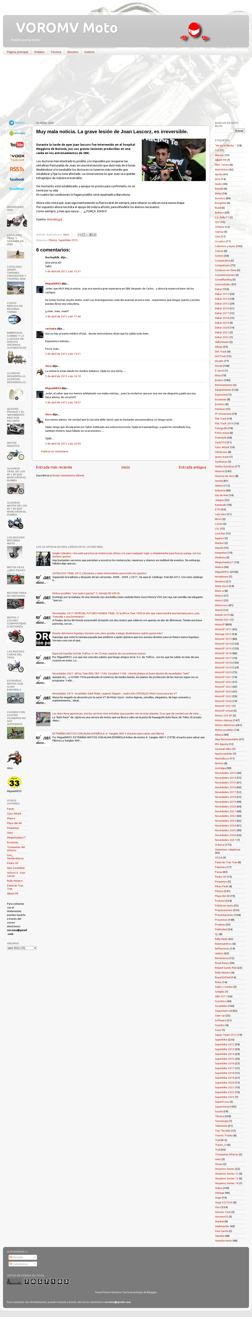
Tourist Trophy (224, 1135)
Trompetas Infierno (226, 1154)
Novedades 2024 (225, 825)
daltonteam (222, 342)
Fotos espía (222, 432)
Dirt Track (221, 351)
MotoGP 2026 (223, 701)
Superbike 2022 (224, 1092)
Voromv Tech (223, 1212)
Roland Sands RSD (226, 967)
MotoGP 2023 (223, 686)
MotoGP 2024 (223, 691)
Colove (219, 250)
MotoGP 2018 (223, 662)
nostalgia (220, 768)
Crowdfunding (223, 279)
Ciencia (219, 231)
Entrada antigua (192, 467)
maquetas (221, 552)
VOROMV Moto (63, 27)
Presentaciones (224, 914)
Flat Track (221, 418)
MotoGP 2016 (223, 653)
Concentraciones (225, 274)
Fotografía (221, 428)
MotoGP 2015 (223, 648)
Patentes (220, 867)
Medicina (220, 557)
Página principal (17, 52)
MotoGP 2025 (223, 696)
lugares (219, 538)
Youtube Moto (223, 1240)
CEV (217, 222)
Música (219, 734)
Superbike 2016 (224, 1063)
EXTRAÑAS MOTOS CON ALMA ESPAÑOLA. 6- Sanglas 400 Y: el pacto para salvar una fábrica (108, 733)
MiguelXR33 (53, 283)
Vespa (219, 1164)
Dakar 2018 (222, 317)
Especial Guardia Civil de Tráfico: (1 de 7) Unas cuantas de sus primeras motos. (99, 653)
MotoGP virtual (224, 710)
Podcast (220, 900)
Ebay (218, 375)
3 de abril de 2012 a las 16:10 (63, 376)
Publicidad (221, 929)
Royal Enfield (223, 977)
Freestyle (221, 437)
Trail (217, 1140)
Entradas (16, 1257)
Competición (222, 265)
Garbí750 (220, 442)
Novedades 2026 (225, 835)
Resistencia (222, 958)
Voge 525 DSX (224, 1202)
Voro (48, 366)
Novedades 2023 (225, 820)
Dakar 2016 (222, 308)
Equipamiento (223, 389)
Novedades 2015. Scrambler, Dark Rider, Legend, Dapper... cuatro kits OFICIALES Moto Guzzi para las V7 (114, 693)
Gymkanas (221, 461)
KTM (218, 509)
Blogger (152, 1292)
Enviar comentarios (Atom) (68, 475)
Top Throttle (222, 1130)
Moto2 (219, 595)
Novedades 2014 (225, 777)
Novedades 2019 (225, 801)
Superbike (221, 1039)
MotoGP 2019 (223, 667)
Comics (219, 255)
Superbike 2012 (68, 240)
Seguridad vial (223, 1010)
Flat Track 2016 (224, 423)
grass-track (222, 456)
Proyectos (221, 919)
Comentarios (18, 1264)
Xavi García (221, 1231)
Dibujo (219, 346)
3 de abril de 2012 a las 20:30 (63, 443)
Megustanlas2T (16, 837)
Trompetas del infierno (16, 848)
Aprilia (219, 174)
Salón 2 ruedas (224, 986)
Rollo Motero (15, 880)
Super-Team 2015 (226, 1034)
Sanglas (219, 991)
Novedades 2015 (225, 782)
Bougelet (220, 202)
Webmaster (222, 1226)
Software (220, 1020)
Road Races (222, 962)
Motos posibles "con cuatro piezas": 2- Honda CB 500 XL (86, 593)
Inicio (125, 467)
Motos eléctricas (225, 725)
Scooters (220, 1001)
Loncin (219, 523)
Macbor (219, 543)
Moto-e (219, 590)
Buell (218, 207)
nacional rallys (223, 748)
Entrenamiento (224, 385)
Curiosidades (223, 284)
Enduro (219, 380)
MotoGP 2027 (223, 705)
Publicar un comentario (54, 451)
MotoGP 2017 (223, 658)
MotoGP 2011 (223, 629)
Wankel (219, 1221)
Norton (219, 763)
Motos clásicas (224, 720)
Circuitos (220, 241)
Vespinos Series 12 (226, 1173)
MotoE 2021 (222, 619)
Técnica (56, 52)
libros (218, 519)
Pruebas (220, 924)
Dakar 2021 (222, 332)
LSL (217, 528)
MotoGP (220, 624)
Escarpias (12, 842)
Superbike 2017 (224, 1068)
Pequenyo (13, 827)
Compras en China (225, 270)
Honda (219, 480)
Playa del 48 (14, 823)
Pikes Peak (221, 886)
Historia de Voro (225, 476)
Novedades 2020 (225, 806)
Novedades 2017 (225, 792)
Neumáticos (222, 758)
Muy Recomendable (227, 739)
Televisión (221, 1125)
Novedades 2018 (225, 796)
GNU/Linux (221, 452)
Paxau (10, 808)
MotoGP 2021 (223, 677)
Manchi (219, 547)
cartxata (50, 328)
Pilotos (53, 240)
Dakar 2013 (222, 293)
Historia (219, 471)
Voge (218, 1197)
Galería (89, 52)
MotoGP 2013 (223, 638)
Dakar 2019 (222, 322)
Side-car (220, 1015)
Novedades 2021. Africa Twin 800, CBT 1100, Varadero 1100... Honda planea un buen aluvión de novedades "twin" (121, 673)
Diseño (219, 361)
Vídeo (218, 1188)
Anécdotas (221, 169)
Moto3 (219, 600)
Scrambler (221, 1006)
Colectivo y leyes (225, 246)
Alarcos (219, 155)
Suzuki (219, 1111)
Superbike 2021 (224, 1087)
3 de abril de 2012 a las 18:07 (63, 402)
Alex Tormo (222, 164)
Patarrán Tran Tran (226, 862)
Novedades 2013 (225, 772)
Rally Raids (221, 938)
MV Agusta (221, 744)
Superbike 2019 (224, 1077)
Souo (218, 1030)
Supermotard (223, 1106)
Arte (217, 179)
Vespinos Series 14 (226, 1183)
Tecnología (221, 1121)
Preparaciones (223, 910)
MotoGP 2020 (223, 672)
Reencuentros (223, 943)
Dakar (218, 289)
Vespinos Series (225, 1168)
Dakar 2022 (222, 337)
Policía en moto (224, 905)
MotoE (219, 610)
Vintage (219, 1192)
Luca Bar (220, 533)
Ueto (10, 832)
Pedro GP (12, 863)
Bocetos (72, 52)
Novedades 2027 (225, 839)
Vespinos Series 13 (226, 1178)
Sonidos (220, 1025)
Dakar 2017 (222, 313)
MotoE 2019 (222, 614)
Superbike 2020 (224, 1082)
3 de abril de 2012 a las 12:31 (63, 271)
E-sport (219, 370)
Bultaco (219, 212)
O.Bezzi (220, 844)
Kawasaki (220, 504)
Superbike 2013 (224, 1049)
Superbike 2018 (224, 1073)
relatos (219, 953)
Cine (217, 236)
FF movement (223, 413)
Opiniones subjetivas (227, 849)
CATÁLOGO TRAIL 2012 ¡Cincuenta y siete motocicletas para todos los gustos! (99, 573)
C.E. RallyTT (222, 217)
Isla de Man (221, 495)
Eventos (220, 404)
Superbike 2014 (224, 1054)
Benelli (219, 188)
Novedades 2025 (225, 830)
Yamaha (219, 1235)
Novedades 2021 (225, 811)
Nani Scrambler (16, 867)
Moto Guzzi (222, 586)
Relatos (39, 52)
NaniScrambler (223, 753)
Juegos (219, 500)
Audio (218, 183)
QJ (217, 934)
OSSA (218, 857)
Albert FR (12, 893)
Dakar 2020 (222, 327)
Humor (219, 485)
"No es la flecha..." (225, 145)
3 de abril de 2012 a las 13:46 (63, 316)
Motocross (221, 605)
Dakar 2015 (222, 303)
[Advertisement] (123, 89)
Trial (217, 1149)
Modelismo (221, 576)
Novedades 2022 (225, 815)
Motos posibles (224, 729)
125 (217, 150)
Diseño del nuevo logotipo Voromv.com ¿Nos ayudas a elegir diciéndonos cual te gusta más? (107, 633)
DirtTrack (220, 356)
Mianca (11, 818)
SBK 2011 (221, 996)
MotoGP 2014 (223, 643)
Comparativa (222, 260)
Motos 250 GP (223, 715)
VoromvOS (221, 1216)
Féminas (220, 409)
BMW (218, 193)
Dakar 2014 (222, 298)
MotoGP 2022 (223, 681)
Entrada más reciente (54, 467)
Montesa (220, 581)
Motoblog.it (54, 219)
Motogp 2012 (223, 634)
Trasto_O (221, 1144)
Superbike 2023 (224, 1097)
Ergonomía (221, 394)
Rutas (218, 982)
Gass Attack (14, 813)
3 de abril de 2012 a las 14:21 (63, 353)
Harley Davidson (225, 466)
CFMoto (219, 226)
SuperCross (222, 1101)
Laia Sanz (220, 514)
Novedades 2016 (225, 787)
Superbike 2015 (224, 1058)
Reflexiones (222, 948)
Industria (220, 490)
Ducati (218, 365)
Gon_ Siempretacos (15, 856)
